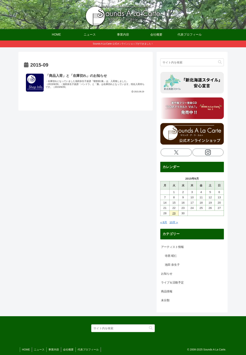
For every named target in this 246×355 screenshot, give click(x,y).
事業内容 (53, 349)
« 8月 (163, 222)
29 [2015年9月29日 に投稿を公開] (174, 213)
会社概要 (68, 349)
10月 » (173, 222)
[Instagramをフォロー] (208, 152)
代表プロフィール (88, 349)
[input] (192, 62)
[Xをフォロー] (176, 152)
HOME (26, 349)
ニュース (39, 349)
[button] (219, 62)
